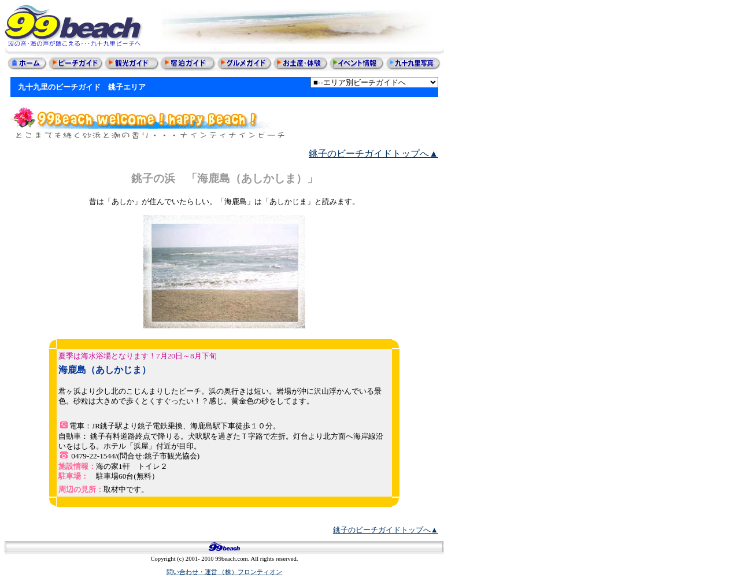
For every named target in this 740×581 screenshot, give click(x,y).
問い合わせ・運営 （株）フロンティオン (224, 572)
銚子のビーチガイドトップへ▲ (373, 153)
